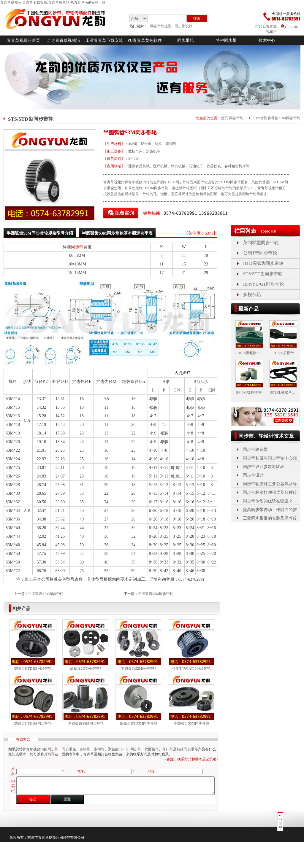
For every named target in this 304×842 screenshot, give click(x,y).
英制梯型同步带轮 (261, 242)
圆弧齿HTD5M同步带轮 (32, 723)
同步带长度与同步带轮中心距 (270, 458)
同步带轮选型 (161, 26)
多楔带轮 (252, 294)
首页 (224, 118)
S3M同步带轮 (289, 118)
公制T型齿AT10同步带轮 (191, 668)
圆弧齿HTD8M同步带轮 (32, 668)
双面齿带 (152, 749)
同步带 (77, 247)
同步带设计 (183, 26)
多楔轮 (99, 749)
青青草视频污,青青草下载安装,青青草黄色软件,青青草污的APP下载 (52, 2)
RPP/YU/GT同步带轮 (263, 284)
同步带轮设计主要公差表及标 (270, 484)
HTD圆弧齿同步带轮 (263, 263)
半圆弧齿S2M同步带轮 (46, 594)
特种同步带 (226, 40)
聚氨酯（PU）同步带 (124, 749)
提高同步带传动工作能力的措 (270, 509)
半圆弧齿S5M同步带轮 (155, 594)
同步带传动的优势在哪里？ (268, 501)
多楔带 (85, 749)
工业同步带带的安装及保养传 (270, 518)
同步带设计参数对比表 (263, 466)
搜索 (196, 18)
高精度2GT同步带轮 (86, 668)
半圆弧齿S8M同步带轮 (85, 723)
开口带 (167, 749)
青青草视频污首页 (23, 40)
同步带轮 (185, 40)
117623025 (290, 27)
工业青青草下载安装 (104, 40)
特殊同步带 (185, 749)
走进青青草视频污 (63, 40)
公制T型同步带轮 (260, 253)
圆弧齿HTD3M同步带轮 (138, 723)
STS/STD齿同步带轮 (262, 118)
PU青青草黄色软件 (145, 40)
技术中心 (267, 40)
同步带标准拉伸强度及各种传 (270, 492)
